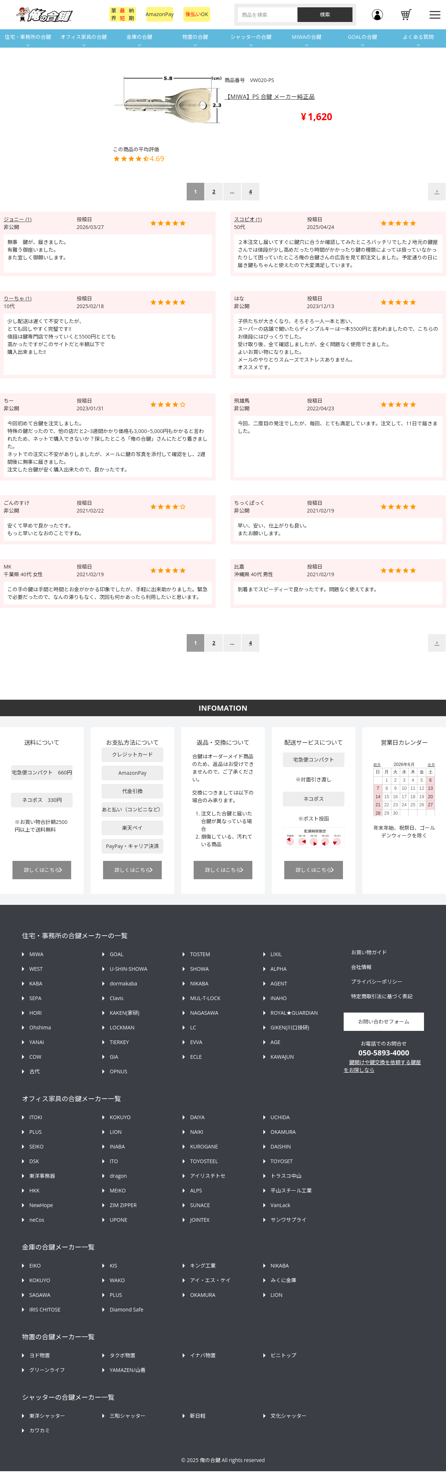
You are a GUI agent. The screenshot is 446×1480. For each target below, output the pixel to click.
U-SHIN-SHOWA (128, 968)
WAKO (117, 1280)
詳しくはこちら (42, 869)
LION (116, 1131)
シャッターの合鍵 (250, 36)
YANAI (36, 1042)
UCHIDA (280, 1117)
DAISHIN (281, 1146)
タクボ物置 (122, 1355)
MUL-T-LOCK (205, 998)
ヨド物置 (39, 1355)
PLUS (35, 1131)
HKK (34, 1190)
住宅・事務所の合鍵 (28, 36)
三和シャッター (128, 1415)
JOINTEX (199, 1219)
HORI (35, 1012)
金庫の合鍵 (139, 36)
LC (193, 1027)
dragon (118, 1175)
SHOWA (199, 968)
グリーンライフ (47, 1369)
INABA (117, 1146)
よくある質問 (418, 36)
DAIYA (197, 1117)
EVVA (196, 1042)
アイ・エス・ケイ (210, 1280)
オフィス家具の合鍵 (84, 36)
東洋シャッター (47, 1415)
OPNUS (118, 1071)
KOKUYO (120, 1117)
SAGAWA (39, 1294)
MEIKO (118, 1190)
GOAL (116, 954)
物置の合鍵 (195, 36)
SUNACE (200, 1205)
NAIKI (196, 1131)
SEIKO (36, 1146)
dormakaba (123, 983)
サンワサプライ (289, 1219)
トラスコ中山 (286, 1175)
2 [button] (213, 191)
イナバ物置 (203, 1355)
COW (35, 1056)
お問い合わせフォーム (383, 1021)
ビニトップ (283, 1355)
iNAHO (279, 998)
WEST (36, 968)
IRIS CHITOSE (45, 1309)
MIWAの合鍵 (306, 36)
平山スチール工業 (291, 1190)
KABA (35, 983)
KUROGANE (204, 1146)
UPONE (118, 1219)
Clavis (116, 998)
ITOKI (35, 1117)
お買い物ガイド (369, 952)
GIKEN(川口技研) (290, 1027)
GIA (114, 1056)
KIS (113, 1265)
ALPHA (279, 968)
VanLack (280, 1205)
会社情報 (361, 966)
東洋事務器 (42, 1175)
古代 (34, 1071)
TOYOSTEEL (204, 1161)
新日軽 (197, 1415)
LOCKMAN (122, 1027)
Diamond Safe (126, 1309)
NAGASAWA (204, 1012)
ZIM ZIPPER (123, 1205)
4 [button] (250, 191)
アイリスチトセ (208, 1175)
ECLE (196, 1056)
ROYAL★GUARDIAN (294, 1012)
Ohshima (40, 1027)
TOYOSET (282, 1161)
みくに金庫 (283, 1280)
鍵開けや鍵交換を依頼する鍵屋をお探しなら (382, 1066)
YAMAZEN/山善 (128, 1369)
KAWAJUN (282, 1056)
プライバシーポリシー (376, 981)
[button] (437, 191)
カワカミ (39, 1430)
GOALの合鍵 (362, 36)
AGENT (279, 983)
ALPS (196, 1190)
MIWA (36, 954)
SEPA (35, 998)
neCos (36, 1219)
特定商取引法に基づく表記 (382, 996)
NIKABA (199, 983)
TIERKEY (119, 1042)
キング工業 (203, 1265)
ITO (114, 1161)
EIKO (35, 1265)
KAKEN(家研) (124, 1012)
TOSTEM (200, 954)
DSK (34, 1161)
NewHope (41, 1205)
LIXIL (276, 954)
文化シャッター (289, 1415)
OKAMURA (283, 1131)
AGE (276, 1042)
